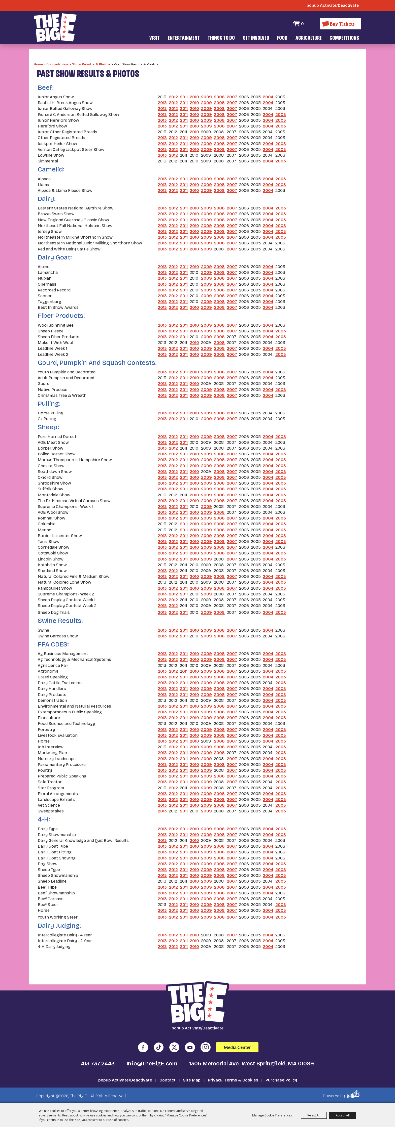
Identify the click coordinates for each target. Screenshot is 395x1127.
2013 (162, 102)
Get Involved (256, 38)
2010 (194, 97)
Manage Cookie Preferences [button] (272, 1115)
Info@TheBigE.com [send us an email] (151, 1063)
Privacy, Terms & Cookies (233, 1080)
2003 (280, 114)
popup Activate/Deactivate (125, 1080)
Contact (167, 1080)
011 (184, 671)
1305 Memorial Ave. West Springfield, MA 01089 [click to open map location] (251, 1063)
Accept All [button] (343, 1115)
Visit (154, 38)
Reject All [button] (313, 1115)
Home (38, 64)
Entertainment (184, 38)
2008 (219, 97)
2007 (232, 97)
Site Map (192, 1080)
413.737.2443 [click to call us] (98, 1063)
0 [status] (302, 23)
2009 (206, 97)
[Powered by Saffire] (354, 1094)
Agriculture (308, 38)
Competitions (344, 38)
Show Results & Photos (91, 64)
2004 (268, 97)
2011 (184, 97)
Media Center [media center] (237, 1047)
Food (282, 38)
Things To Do (221, 38)
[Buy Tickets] (340, 23)
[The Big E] (55, 27)
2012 (173, 97)
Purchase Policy (281, 1080)
